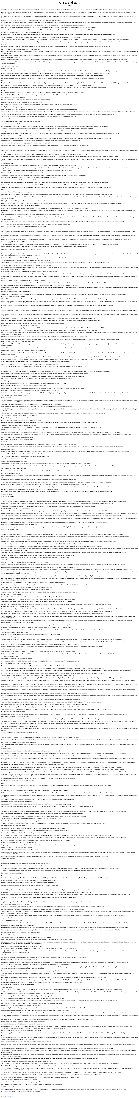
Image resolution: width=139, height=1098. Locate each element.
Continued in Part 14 (6, 1096)
